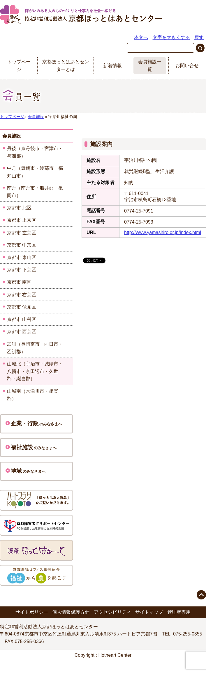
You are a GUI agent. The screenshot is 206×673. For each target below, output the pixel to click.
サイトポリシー (31, 612)
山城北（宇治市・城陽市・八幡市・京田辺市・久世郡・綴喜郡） (35, 371)
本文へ (141, 37)
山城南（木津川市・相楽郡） (32, 395)
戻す (199, 37)
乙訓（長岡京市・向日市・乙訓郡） (35, 348)
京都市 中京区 (21, 244)
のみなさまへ (34, 423)
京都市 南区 (19, 282)
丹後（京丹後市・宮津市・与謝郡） (35, 152)
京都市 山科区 (21, 319)
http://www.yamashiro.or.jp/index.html (162, 232)
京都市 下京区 (21, 269)
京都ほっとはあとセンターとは (65, 65)
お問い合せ (187, 65)
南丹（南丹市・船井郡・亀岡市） (35, 191)
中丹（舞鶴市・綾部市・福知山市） (35, 172)
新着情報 (112, 65)
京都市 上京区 (21, 220)
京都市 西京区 (21, 331)
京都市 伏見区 (21, 306)
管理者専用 (179, 612)
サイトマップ (149, 612)
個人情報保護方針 (70, 612)
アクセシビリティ (112, 612)
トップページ (19, 65)
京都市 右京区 (21, 294)
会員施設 (36, 117)
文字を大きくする (171, 37)
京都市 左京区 (21, 232)
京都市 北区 (19, 207)
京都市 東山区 (21, 257)
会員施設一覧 (149, 65)
